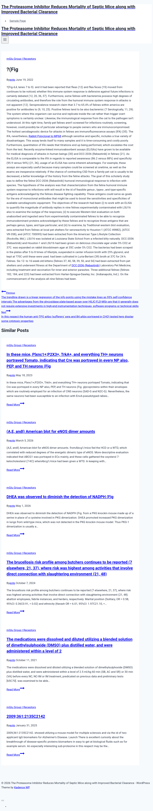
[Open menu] (5, 39)
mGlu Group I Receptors (21, 58)
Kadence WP (22, 787)
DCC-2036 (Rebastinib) (86, 265)
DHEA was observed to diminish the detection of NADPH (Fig (60, 496)
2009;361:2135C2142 (26, 716)
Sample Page (17, 20)
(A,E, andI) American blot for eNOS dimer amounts (51, 431)
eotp (12, 79)
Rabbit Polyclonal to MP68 (45, 136)
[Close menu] (2, 800)
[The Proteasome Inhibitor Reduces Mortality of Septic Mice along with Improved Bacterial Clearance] (76, 9)
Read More (15, 404)
